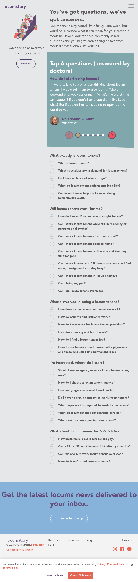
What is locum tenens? (73, 163)
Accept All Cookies (80, 576)
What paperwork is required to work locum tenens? (93, 405)
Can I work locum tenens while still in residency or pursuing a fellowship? (92, 226)
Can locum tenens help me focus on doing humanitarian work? (86, 196)
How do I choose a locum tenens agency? (86, 382)
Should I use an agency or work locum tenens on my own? (93, 373)
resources (72, 540)
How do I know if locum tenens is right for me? (90, 216)
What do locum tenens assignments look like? (89, 185)
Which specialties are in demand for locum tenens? (92, 170)
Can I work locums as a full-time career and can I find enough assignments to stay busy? (94, 266)
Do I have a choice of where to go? (82, 178)
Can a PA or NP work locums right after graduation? (94, 446)
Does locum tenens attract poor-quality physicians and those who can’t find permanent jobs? (92, 349)
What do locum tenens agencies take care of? (89, 413)
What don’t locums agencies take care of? (87, 420)
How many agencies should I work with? (85, 390)
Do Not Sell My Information (19, 550)
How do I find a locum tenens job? (81, 339)
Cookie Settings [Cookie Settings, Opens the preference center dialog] (54, 576)
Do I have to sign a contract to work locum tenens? (93, 397)
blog (89, 540)
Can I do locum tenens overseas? (80, 291)
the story (54, 540)
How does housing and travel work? (83, 332)
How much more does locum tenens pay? (86, 439)
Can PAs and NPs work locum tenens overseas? (90, 454)
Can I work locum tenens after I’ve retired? (88, 236)
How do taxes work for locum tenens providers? (91, 324)
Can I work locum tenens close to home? (86, 244)
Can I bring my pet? (72, 283)
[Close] (132, 565)
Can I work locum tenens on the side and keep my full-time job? (92, 254)
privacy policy (37, 545)
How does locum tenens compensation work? (89, 309)
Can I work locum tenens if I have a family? (87, 276)
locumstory (17, 540)
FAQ (51, 545)
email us (26, 63)
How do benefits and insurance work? (84, 317)
